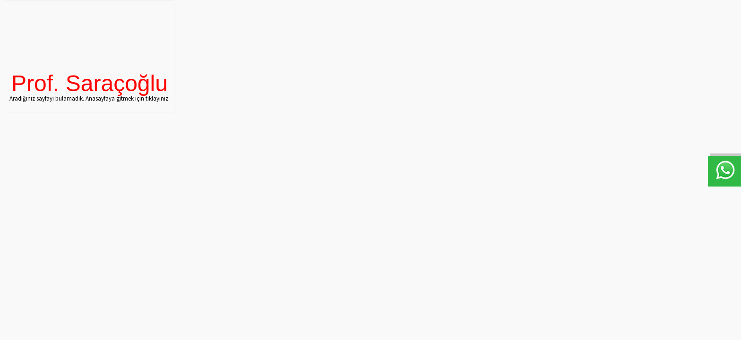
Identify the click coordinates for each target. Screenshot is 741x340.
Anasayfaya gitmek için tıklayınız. (128, 98)
